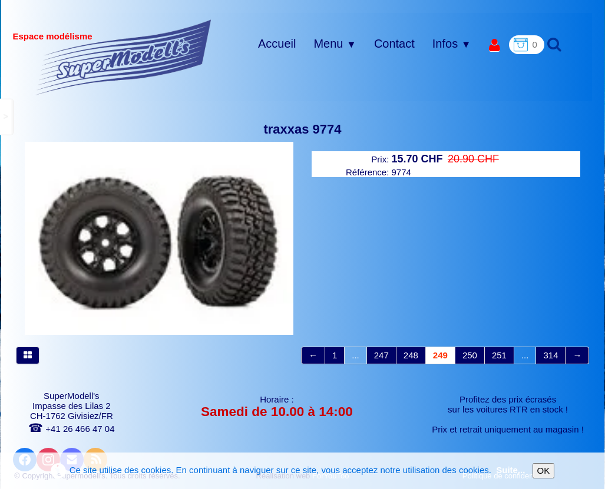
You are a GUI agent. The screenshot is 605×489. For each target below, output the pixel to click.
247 (381, 355)
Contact (394, 43)
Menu (334, 43)
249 (440, 355)
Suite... (510, 470)
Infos (451, 43)
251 (499, 355)
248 (411, 355)
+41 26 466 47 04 (71, 429)
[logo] (123, 57)
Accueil (277, 43)
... (355, 355)
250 (469, 355)
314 (550, 355)
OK (543, 470)
